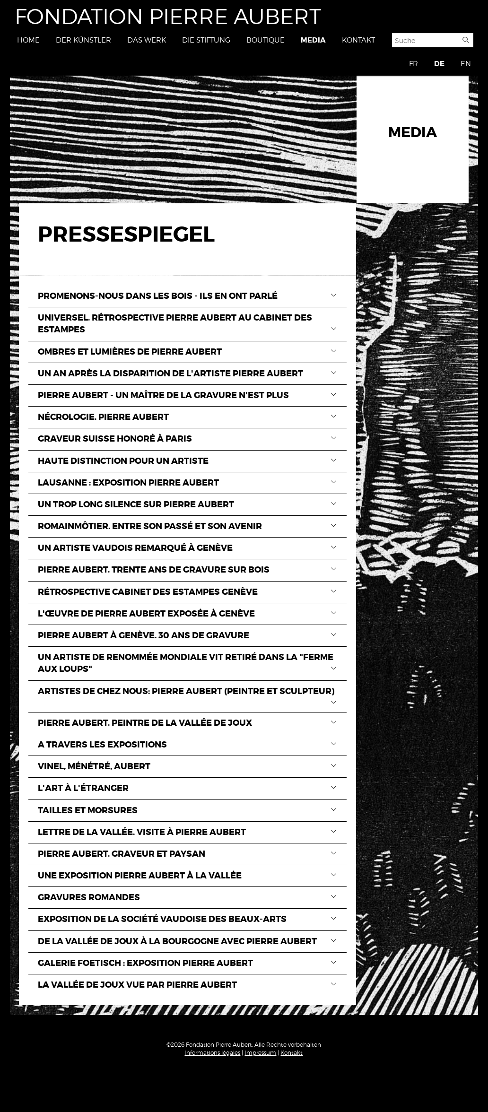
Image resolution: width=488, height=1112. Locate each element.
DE (439, 64)
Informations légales (212, 1052)
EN (466, 64)
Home (28, 40)
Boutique (265, 40)
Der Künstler (83, 40)
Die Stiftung (206, 40)
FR (413, 64)
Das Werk (146, 40)
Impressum (260, 1052)
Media (313, 40)
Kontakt (358, 40)
